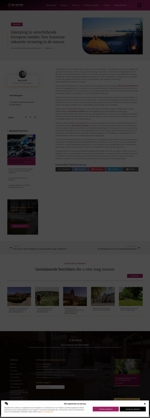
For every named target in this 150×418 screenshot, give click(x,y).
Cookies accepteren (106, 409)
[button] (145, 404)
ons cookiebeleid (47, 412)
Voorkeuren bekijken (133, 409)
